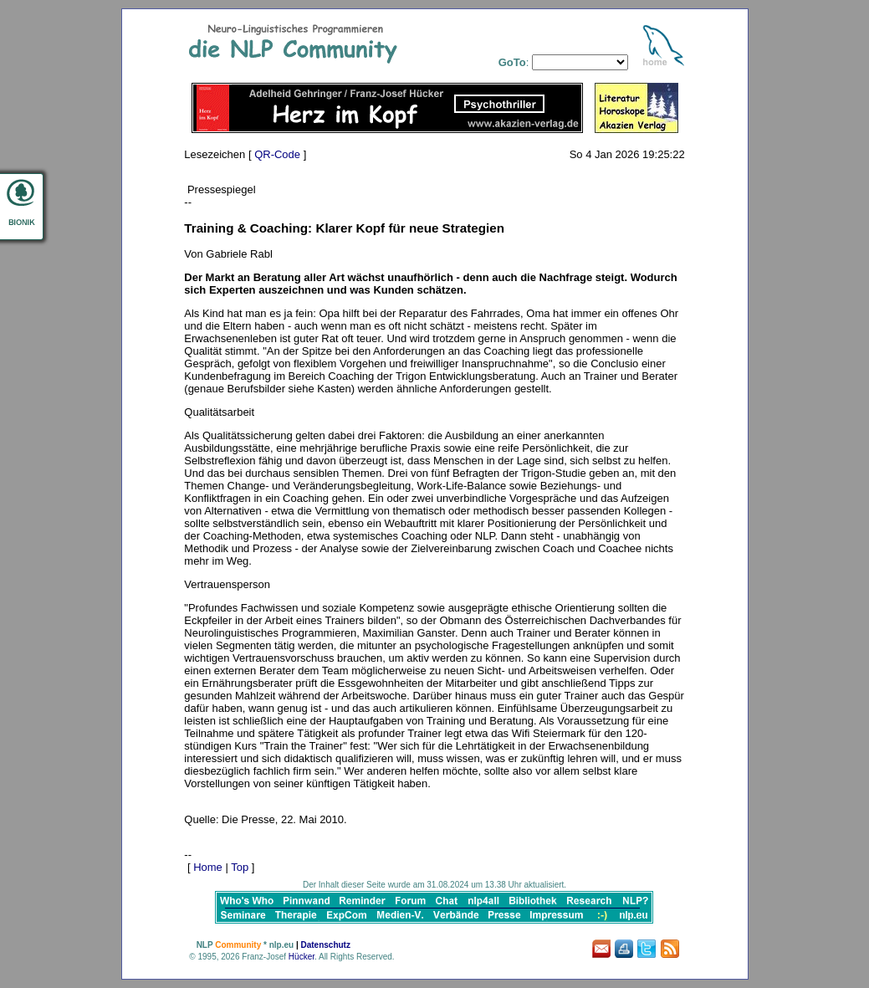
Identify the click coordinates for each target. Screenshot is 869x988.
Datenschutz (325, 945)
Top (239, 867)
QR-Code (277, 154)
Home (207, 867)
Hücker (301, 956)
